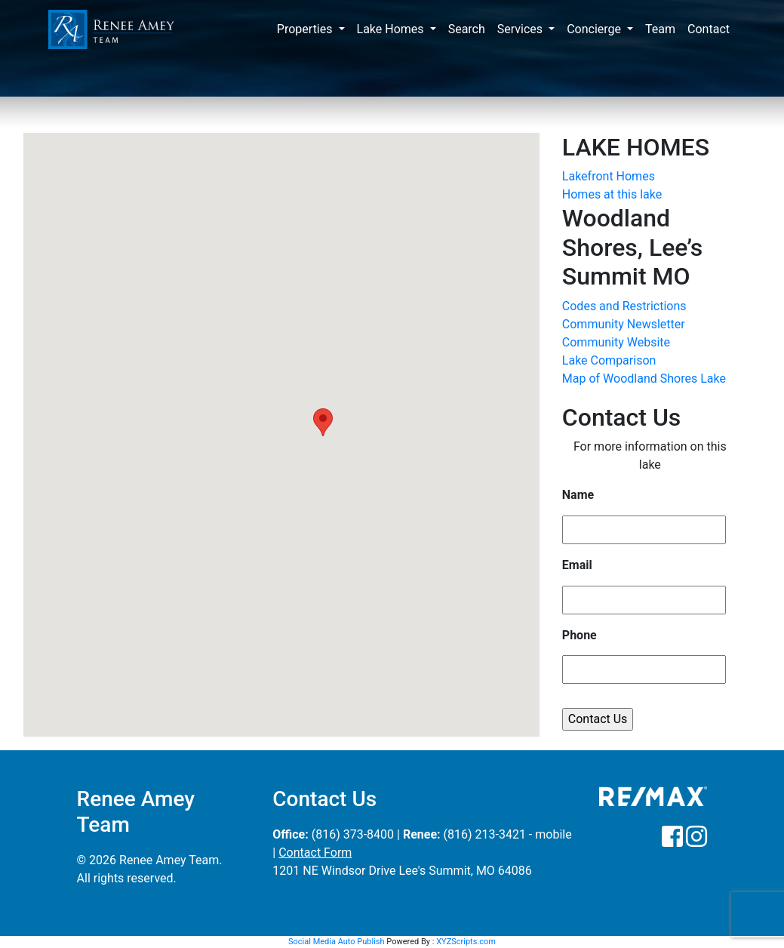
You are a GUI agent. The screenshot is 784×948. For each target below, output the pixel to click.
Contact (708, 29)
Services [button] (521, 29)
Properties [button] (306, 29)
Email (577, 565)
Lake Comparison (609, 360)
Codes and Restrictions (624, 306)
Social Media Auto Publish (336, 941)
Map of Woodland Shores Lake (644, 378)
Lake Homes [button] (392, 29)
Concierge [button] (595, 29)
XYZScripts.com (466, 941)
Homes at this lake (612, 194)
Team (660, 29)
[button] (323, 422)
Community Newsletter (623, 324)
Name (578, 495)
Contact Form (315, 852)
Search (466, 29)
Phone (579, 635)
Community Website (616, 342)
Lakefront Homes (608, 176)
